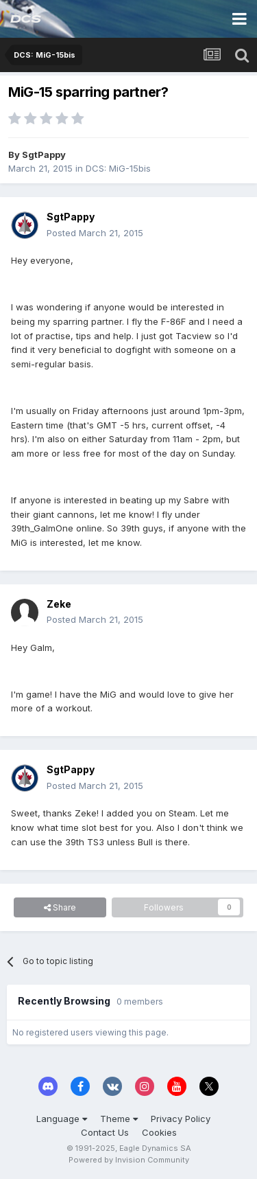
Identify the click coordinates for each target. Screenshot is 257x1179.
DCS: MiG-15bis (118, 168)
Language (61, 1118)
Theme (119, 1118)
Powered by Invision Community (129, 1160)
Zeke (59, 604)
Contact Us (105, 1132)
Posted (95, 232)
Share (60, 907)
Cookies (159, 1132)
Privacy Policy (180, 1118)
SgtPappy (44, 154)
